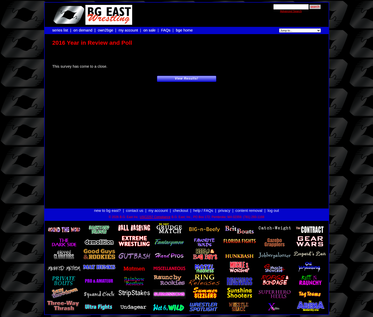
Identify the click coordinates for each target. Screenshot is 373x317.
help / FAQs (203, 206)
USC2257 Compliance (155, 212)
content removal (248, 206)
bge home (184, 30)
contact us (134, 206)
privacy (224, 206)
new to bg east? (107, 206)
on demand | (85, 30)
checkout (180, 206)
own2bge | (107, 30)
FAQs (166, 30)
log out (273, 206)
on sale (149, 30)
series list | (62, 30)
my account (128, 30)
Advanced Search (291, 11)
